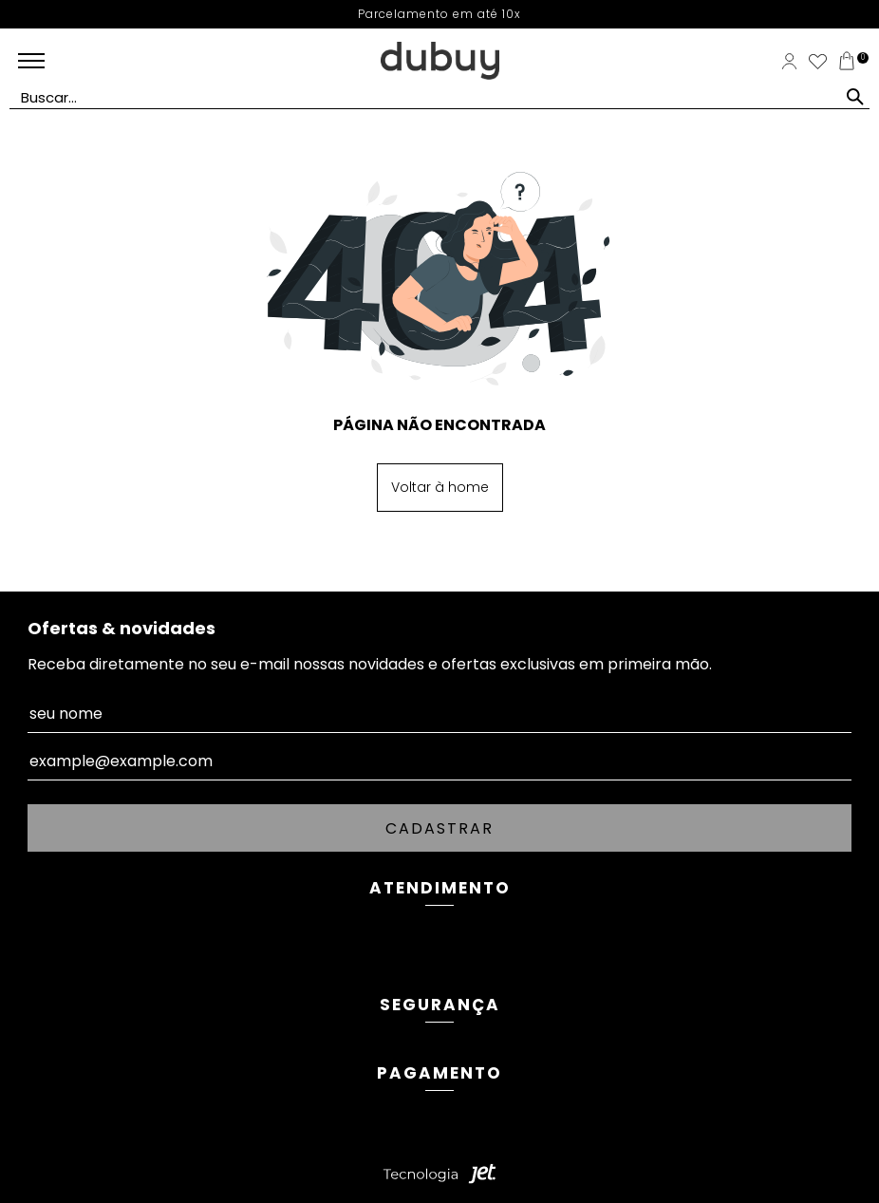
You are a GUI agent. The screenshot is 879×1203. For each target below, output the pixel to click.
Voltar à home (440, 487)
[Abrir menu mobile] (60, 60)
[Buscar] (855, 96)
